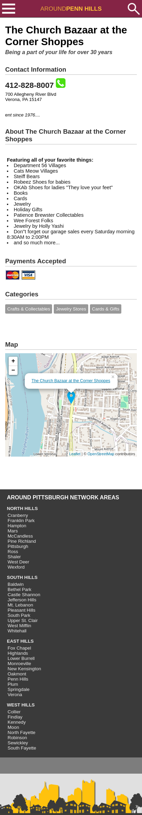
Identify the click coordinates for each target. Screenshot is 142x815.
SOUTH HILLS (22, 577)
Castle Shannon (24, 594)
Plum (13, 684)
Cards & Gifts (105, 309)
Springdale (19, 689)
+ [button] (13, 361)
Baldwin (16, 584)
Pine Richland (22, 541)
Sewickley (18, 742)
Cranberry (18, 515)
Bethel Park (19, 589)
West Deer (18, 561)
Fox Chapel (19, 648)
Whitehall (17, 630)
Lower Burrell (21, 658)
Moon (13, 727)
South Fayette (22, 748)
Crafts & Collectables (28, 309)
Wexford (16, 567)
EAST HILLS (20, 641)
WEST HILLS (21, 704)
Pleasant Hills (22, 610)
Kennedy (17, 722)
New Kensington (24, 668)
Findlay (15, 717)
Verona (15, 694)
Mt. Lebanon (20, 605)
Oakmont (17, 673)
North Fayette (22, 732)
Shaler (14, 556)
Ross (13, 551)
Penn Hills (18, 679)
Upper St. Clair (23, 620)
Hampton (17, 525)
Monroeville (19, 663)
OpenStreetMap (101, 454)
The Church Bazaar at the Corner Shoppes (71, 380)
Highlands (18, 653)
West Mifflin (19, 625)
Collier (14, 711)
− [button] (13, 370)
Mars (13, 530)
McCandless (20, 536)
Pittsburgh (18, 546)
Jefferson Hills (22, 599)
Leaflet (75, 454)
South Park (19, 615)
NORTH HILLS (22, 508)
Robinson (17, 737)
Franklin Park (21, 520)
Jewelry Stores (71, 309)
